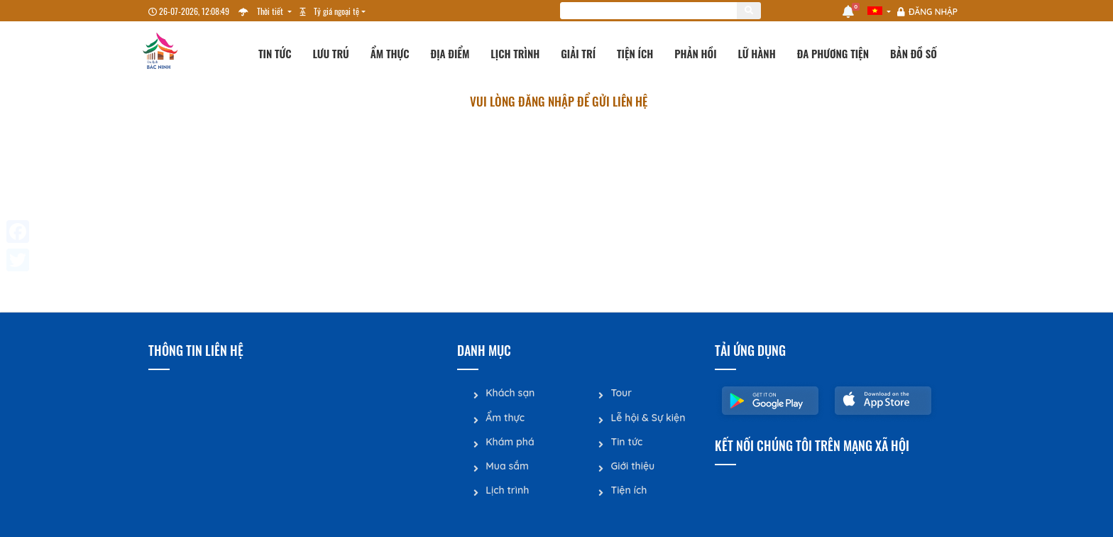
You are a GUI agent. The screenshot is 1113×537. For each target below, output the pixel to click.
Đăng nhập (933, 11)
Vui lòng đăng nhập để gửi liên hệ (558, 101)
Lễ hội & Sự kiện (647, 417)
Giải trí (578, 53)
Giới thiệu (632, 465)
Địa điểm (450, 53)
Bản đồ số (913, 53)
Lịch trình (514, 53)
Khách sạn (510, 392)
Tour (621, 392)
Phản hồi (695, 53)
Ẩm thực (390, 53)
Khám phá (510, 441)
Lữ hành (757, 53)
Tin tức (275, 53)
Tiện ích (635, 53)
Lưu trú (331, 53)
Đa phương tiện (833, 53)
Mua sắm (507, 465)
